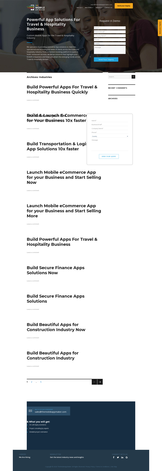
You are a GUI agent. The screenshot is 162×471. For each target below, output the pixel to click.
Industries (88, 7)
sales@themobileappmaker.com (101, 5)
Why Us (79, 7)
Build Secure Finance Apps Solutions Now (56, 270)
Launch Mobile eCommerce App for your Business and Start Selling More (64, 210)
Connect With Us (119, 454)
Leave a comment (33, 100)
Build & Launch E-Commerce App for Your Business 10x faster (62, 118)
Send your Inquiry (123, 6)
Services (98, 7)
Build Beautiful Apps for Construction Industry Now (56, 327)
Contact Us (108, 7)
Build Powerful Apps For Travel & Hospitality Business (62, 242)
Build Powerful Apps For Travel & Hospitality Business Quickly (62, 89)
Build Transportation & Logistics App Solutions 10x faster (61, 146)
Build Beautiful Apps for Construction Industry (53, 355)
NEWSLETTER (55, 454)
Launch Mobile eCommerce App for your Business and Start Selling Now (64, 177)
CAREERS (22, 454)
